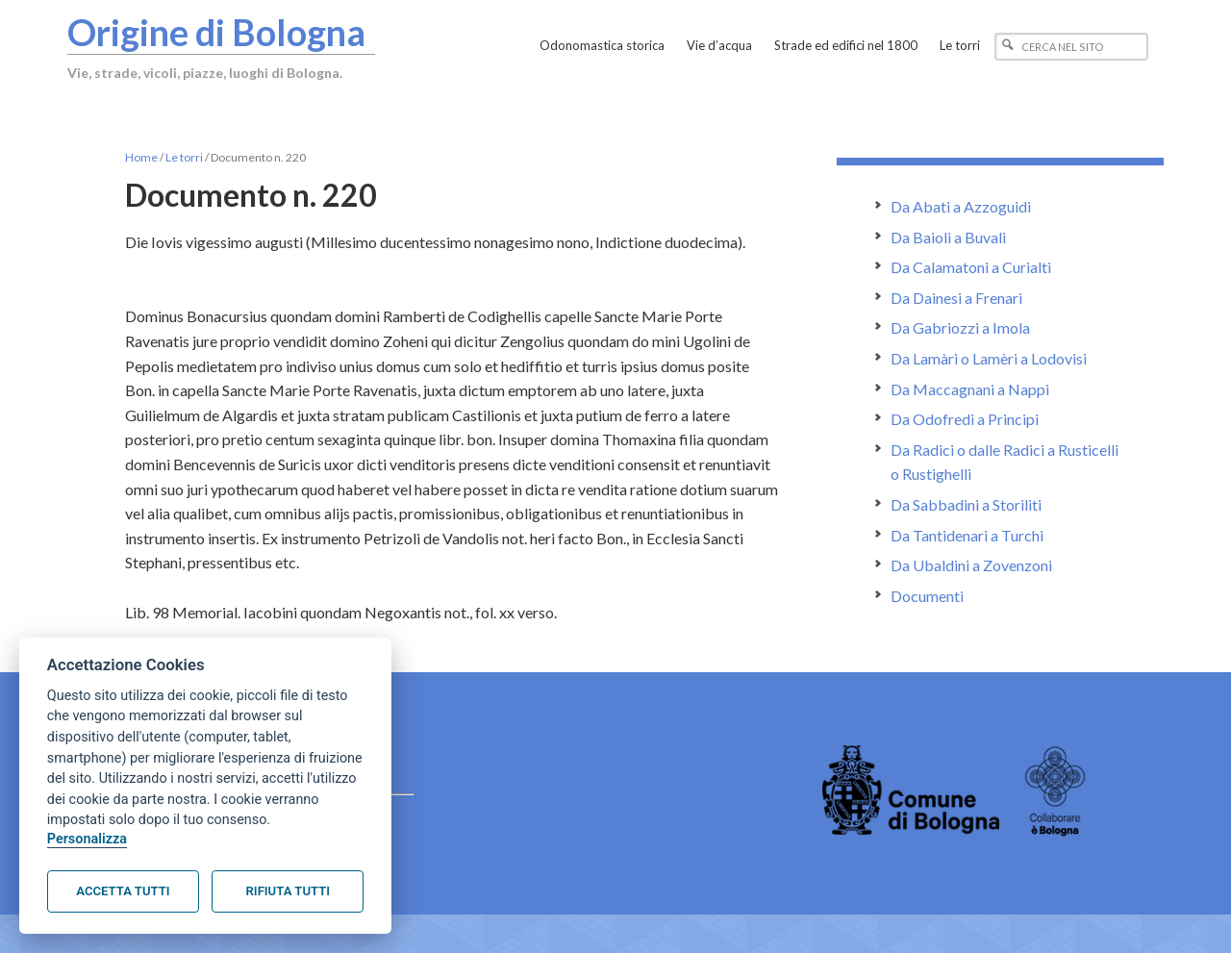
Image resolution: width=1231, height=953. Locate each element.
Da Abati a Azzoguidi (961, 206)
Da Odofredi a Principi (965, 419)
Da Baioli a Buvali (948, 237)
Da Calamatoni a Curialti (971, 267)
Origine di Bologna (218, 32)
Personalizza (87, 839)
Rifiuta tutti (288, 891)
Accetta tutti (122, 891)
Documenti (927, 596)
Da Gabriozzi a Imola (960, 327)
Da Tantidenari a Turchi (967, 535)
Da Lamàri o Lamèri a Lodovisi (989, 358)
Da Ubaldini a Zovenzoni (971, 565)
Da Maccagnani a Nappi (970, 389)
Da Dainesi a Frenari (956, 297)
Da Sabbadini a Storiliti (966, 504)
